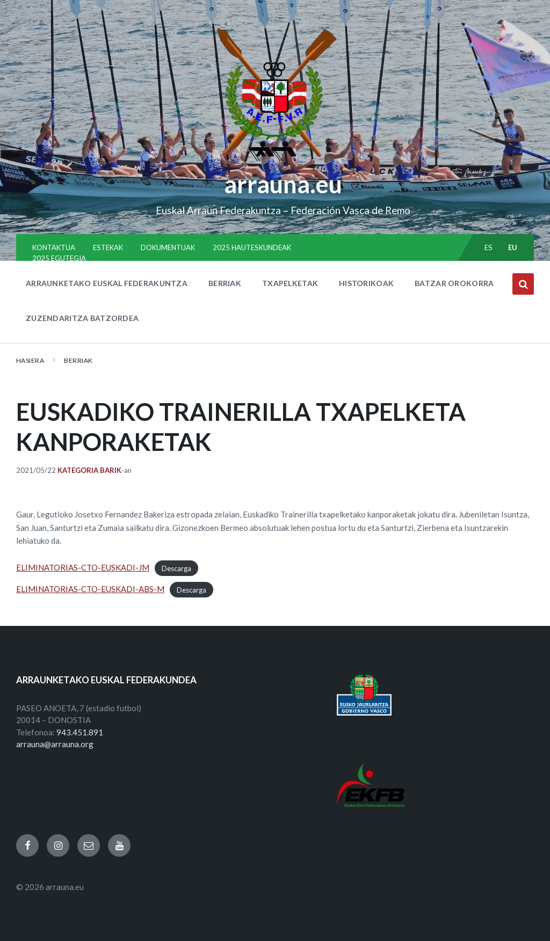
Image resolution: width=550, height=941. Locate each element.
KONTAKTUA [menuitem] (53, 247)
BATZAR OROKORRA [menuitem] (454, 283)
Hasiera (30, 360)
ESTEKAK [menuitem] (108, 247)
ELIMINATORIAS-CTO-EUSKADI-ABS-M (90, 589)
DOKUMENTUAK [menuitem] (168, 247)
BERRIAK (78, 360)
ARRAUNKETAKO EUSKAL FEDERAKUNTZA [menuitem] (106, 283)
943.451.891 (79, 732)
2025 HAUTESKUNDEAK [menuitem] (252, 247)
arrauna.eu (283, 184)
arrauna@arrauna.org (54, 744)
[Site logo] (275, 161)
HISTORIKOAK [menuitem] (366, 283)
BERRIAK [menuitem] (224, 283)
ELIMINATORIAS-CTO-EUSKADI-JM (82, 567)
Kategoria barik (89, 470)
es (488, 247)
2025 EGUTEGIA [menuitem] (59, 258)
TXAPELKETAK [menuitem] (290, 283)
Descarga (176, 568)
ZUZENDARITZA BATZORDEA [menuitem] (82, 318)
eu (513, 247)
